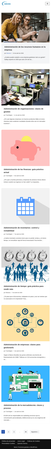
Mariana (8, 53)
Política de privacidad (8, 441)
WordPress (33, 447)
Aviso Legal (21, 441)
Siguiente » (34, 432)
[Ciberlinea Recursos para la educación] (6, 3)
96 (26, 432)
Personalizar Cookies (8, 443)
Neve (15, 447)
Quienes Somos (22, 443)
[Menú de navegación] (47, 3)
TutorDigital (9, 115)
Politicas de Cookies (33, 441)
